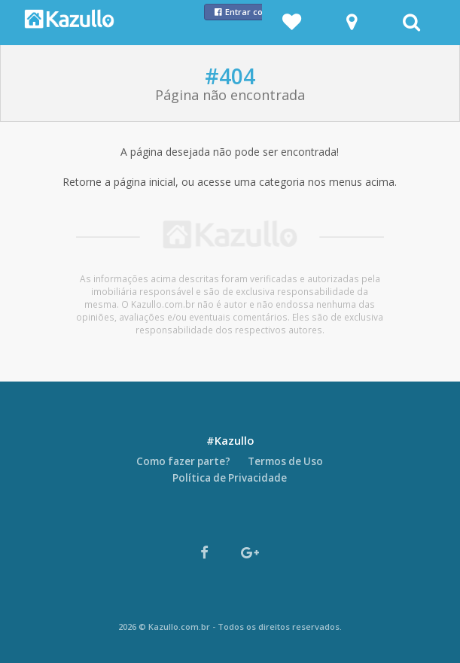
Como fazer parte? (183, 461)
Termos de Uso (285, 461)
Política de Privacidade (229, 478)
